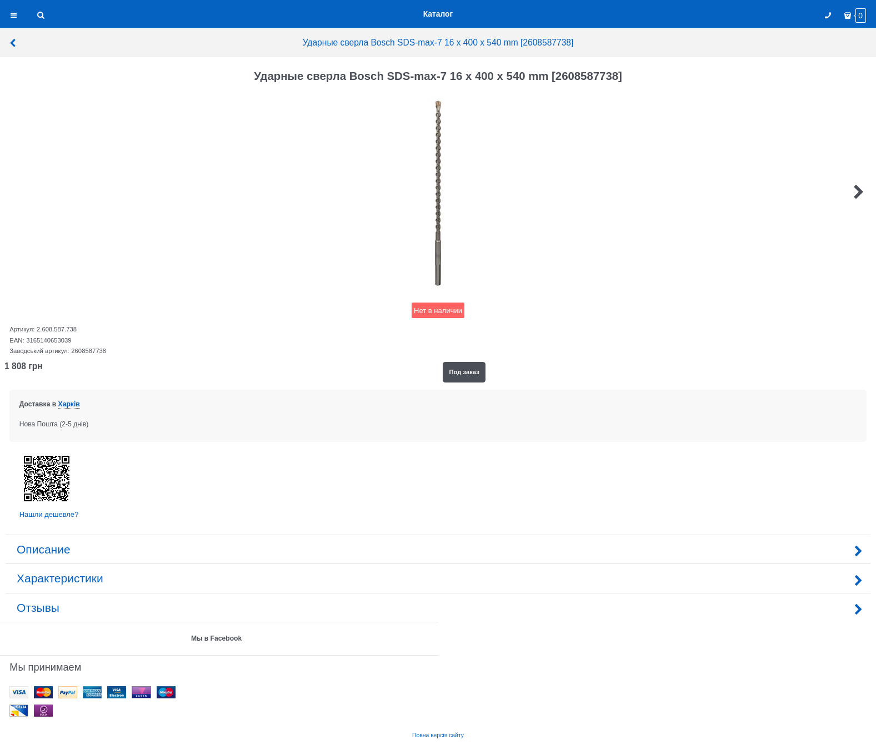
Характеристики (438, 578)
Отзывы (438, 607)
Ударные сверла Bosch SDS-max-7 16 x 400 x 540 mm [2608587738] (290, 42)
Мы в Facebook (216, 638)
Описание (438, 549)
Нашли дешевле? (49, 514)
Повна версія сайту (438, 735)
